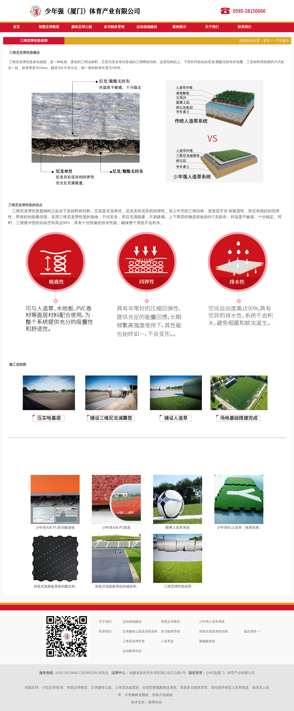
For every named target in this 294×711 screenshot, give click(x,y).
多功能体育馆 (114, 27)
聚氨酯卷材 (207, 641)
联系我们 (244, 27)
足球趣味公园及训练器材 (140, 631)
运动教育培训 (132, 651)
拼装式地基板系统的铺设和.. (116, 586)
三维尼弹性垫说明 (177, 586)
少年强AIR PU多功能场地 (55, 527)
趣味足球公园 (81, 27)
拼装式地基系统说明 (213, 631)
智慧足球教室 (49, 27)
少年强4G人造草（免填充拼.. (239, 527)
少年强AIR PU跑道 (116, 527)
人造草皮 (167, 641)
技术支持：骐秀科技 (146, 702)
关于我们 (212, 27)
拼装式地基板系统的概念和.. (55, 586)
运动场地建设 (146, 27)
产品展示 (282, 40)
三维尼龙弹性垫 (133, 641)
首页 (16, 27)
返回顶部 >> (252, 631)
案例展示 (179, 27)
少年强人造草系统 (212, 621)
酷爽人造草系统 (178, 527)
